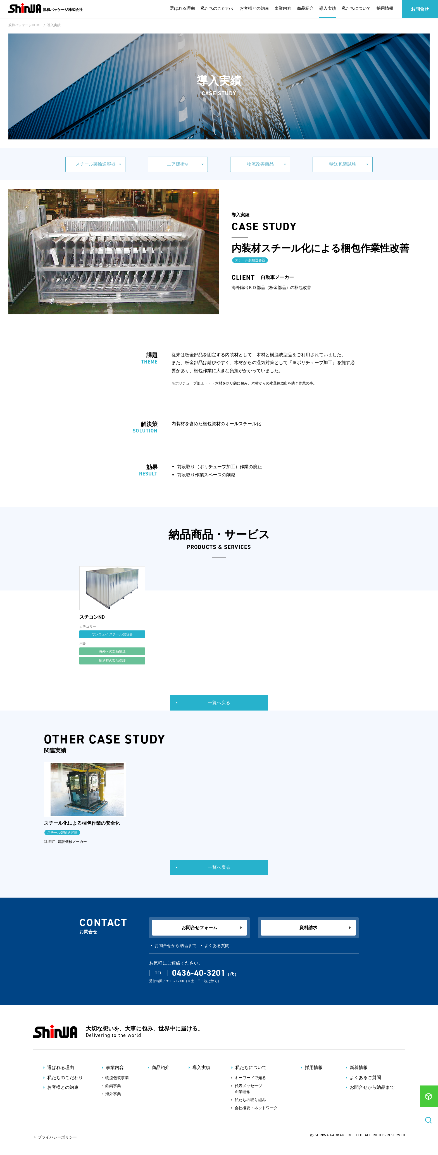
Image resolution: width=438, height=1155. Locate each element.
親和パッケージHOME (24, 25)
